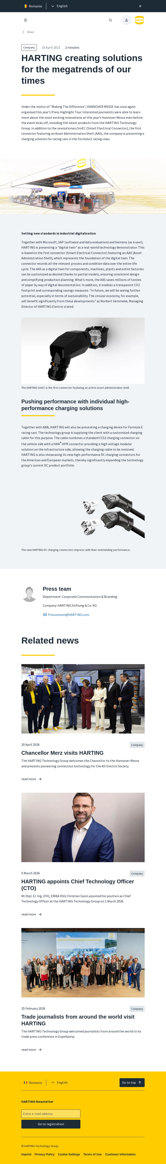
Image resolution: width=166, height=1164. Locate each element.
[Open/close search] (110, 20)
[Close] (140, 6)
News (27, 32)
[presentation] (59, 6)
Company (29, 47)
